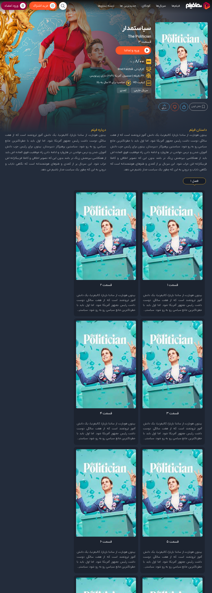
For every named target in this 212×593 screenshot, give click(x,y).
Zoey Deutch (196, 414)
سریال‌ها (161, 6)
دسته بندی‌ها (106, 6)
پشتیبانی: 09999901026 (195, 575)
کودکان (146, 6)
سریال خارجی (141, 90)
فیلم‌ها (176, 6)
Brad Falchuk (125, 69)
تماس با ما (179, 558)
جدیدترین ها (128, 6)
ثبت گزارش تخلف (193, 468)
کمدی (123, 90)
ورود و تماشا (131, 50)
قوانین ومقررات (166, 558)
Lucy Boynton (153, 414)
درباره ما (153, 558)
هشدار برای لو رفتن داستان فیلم (174, 515)
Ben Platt (175, 414)
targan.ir (184, 581)
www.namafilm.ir (138, 581)
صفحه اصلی (192, 558)
